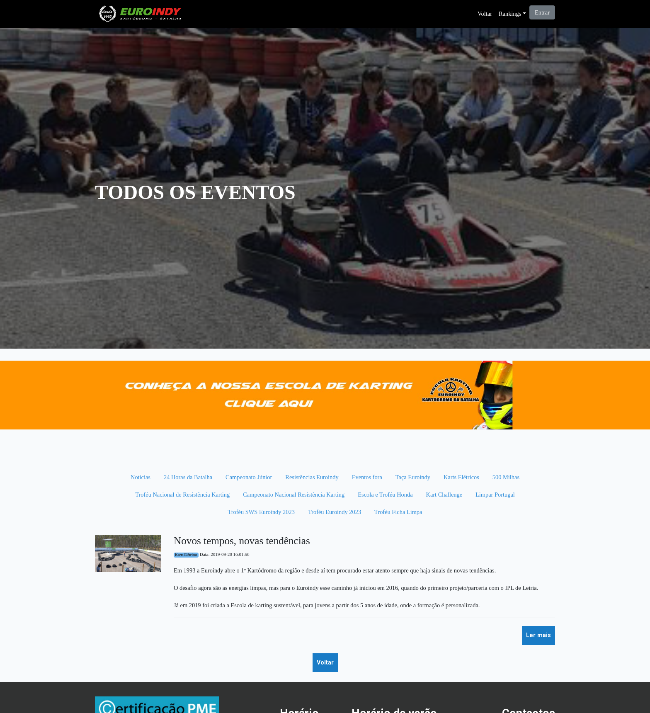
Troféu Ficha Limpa (398, 512)
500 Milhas (505, 477)
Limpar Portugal (495, 494)
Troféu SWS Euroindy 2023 (261, 512)
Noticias (140, 477)
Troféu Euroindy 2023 (334, 512)
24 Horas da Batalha (188, 477)
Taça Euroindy (412, 477)
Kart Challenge (444, 494)
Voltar (485, 13)
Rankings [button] (510, 13)
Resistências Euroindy (311, 477)
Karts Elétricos (461, 477)
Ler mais (538, 635)
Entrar (542, 12)
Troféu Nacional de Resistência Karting (182, 494)
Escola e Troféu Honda (385, 494)
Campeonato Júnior (249, 477)
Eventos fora (367, 477)
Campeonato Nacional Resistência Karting (293, 494)
